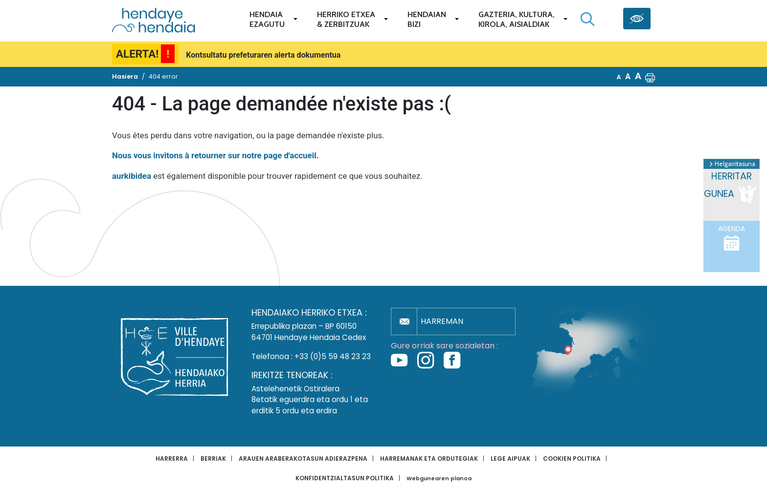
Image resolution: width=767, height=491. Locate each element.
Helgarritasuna (731, 164)
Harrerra (172, 458)
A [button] (619, 77)
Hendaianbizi (426, 19)
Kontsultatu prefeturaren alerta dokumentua (263, 55)
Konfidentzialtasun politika (344, 478)
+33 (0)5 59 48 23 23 (332, 356)
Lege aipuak (510, 458)
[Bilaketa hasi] (587, 19)
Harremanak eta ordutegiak (429, 458)
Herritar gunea (731, 188)
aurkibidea (131, 176)
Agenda (731, 238)
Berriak (213, 458)
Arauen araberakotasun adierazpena (303, 458)
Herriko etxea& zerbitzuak (346, 19)
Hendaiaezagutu (267, 19)
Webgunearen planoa (439, 478)
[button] (650, 77)
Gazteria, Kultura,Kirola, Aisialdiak (516, 19)
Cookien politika (572, 458)
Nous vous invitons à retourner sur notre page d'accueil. (215, 155)
